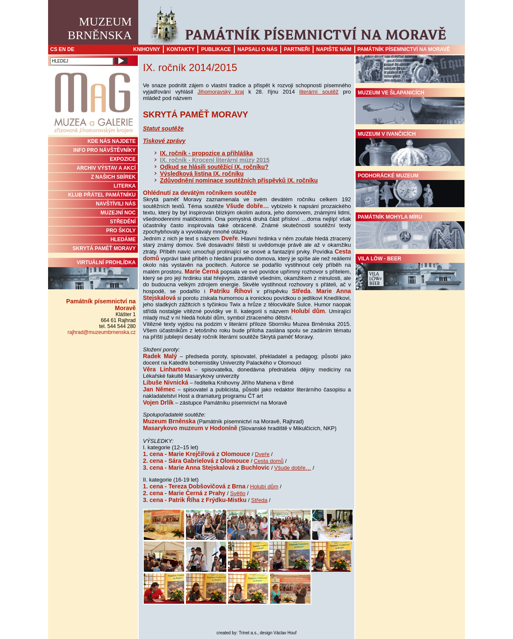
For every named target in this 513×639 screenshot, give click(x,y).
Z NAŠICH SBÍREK (113, 177)
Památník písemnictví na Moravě (403, 49)
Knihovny (146, 49)
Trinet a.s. (248, 632)
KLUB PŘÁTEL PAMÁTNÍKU (102, 195)
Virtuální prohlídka (93, 274)
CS (53, 49)
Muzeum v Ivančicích (410, 148)
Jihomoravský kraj (220, 91)
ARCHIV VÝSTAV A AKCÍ (106, 168)
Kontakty (181, 49)
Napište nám (333, 49)
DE (70, 49)
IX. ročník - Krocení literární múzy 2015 (215, 160)
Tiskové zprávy (164, 140)
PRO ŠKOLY (121, 231)
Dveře (262, 454)
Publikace (216, 49)
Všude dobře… (292, 468)
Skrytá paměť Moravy (104, 248)
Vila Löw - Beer (410, 273)
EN (62, 49)
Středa (259, 500)
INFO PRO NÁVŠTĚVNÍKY (104, 150)
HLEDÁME (123, 239)
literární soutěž (319, 91)
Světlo (237, 493)
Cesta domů (269, 461)
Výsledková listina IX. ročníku (202, 173)
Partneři (297, 49)
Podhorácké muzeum (410, 190)
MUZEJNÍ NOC (118, 213)
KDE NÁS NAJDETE (112, 141)
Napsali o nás (257, 49)
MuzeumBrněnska (100, 28)
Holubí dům (264, 486)
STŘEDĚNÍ (123, 222)
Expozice (123, 159)
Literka (125, 186)
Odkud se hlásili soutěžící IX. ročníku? (214, 166)
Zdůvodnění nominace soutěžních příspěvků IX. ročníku (239, 180)
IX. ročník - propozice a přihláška (206, 153)
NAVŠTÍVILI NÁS (116, 204)
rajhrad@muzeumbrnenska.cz (102, 332)
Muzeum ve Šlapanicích (410, 107)
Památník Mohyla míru (410, 231)
